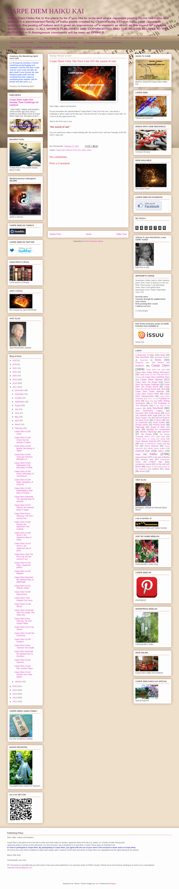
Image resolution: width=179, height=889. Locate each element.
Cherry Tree (152, 398)
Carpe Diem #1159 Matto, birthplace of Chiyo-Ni (23, 482)
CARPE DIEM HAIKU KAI (45, 11)
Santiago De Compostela (157, 429)
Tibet (163, 437)
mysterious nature (143, 464)
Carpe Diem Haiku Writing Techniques (152, 372)
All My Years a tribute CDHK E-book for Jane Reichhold (134, 38)
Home (12, 38)
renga (166, 469)
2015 (15, 690)
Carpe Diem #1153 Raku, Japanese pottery (22, 565)
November (19, 394)
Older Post (121, 234)
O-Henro (157, 420)
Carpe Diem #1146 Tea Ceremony (24, 634)
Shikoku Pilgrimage (148, 432)
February (19, 428)
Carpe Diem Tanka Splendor (149, 391)
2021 (15, 372)
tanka (89, 150)
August (18, 405)
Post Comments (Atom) (93, 241)
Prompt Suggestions (67, 47)
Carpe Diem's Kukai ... (98, 38)
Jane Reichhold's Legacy (149, 411)
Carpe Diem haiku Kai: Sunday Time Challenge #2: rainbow (24, 102)
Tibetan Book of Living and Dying (150, 439)
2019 (15, 379)
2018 (15, 383)
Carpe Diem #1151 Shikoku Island (22, 587)
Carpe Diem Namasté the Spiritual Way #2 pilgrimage (24, 579)
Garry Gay (149, 401)
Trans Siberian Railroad (145, 441)
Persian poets (159, 425)
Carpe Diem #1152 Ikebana (22, 572)
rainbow (155, 469)
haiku (84, 150)
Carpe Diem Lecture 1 (29, 38)
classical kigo (142, 450)
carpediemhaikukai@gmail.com (19, 868)
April (17, 420)
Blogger (113, 883)
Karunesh (139, 413)
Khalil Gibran (154, 413)
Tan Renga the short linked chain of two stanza (102, 42)
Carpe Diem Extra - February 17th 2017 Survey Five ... (23, 515)
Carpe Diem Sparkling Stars (157, 377)
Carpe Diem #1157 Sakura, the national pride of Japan (24, 507)
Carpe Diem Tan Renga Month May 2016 (152, 388)
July (17, 409)
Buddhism (139, 366)
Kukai (167, 413)
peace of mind (152, 467)
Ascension (144, 360)
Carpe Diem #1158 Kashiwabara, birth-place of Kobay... (23, 490)
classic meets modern (156, 448)
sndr (97, 883)
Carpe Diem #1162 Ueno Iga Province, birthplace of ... (23, 456)
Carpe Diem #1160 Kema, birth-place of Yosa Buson (24, 473)
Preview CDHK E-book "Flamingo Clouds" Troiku (58, 42)
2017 (15, 387)
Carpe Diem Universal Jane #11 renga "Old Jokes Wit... (24, 612)
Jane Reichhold (154, 408)
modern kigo (155, 462)
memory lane (147, 459)
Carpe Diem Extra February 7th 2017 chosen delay (23, 620)
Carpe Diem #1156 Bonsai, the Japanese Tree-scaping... (22, 525)
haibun (161, 451)
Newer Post (55, 234)
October (18, 398)
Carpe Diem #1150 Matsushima (22, 593)
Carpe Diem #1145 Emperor (22, 640)
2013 (15, 697)
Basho (158, 360)
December (19, 390)
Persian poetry (141, 425)
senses (142, 471)
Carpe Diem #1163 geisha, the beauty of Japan (24, 448)
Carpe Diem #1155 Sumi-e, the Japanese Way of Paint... (22, 536)
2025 (15, 360)
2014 (15, 694)
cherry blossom (152, 446)
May (17, 417)
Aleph (162, 355)
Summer (165, 432)
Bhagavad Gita (142, 363)
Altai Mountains (142, 357)
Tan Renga (146, 434)
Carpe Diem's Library (75, 38)
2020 (15, 376)
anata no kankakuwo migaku (151, 444)
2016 (15, 686)
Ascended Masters (162, 357)
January (18, 681)
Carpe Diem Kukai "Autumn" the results (24, 646)
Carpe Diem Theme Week (147, 394)
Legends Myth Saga (148, 415)
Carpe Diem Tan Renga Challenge (152, 383)
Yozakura (165, 441)
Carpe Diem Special (151, 379)
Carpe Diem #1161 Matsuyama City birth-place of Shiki (23, 465)
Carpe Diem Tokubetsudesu (152, 395)
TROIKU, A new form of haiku (22, 42)
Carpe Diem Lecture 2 (52, 38)
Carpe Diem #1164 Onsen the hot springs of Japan (22, 439)
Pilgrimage (140, 427)
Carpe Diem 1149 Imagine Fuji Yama (23, 599)
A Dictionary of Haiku (144, 355)
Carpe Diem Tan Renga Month (152, 385)
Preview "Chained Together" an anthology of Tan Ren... (32, 47)
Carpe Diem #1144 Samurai (22, 661)
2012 (15, 701)
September (20, 402)
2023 (15, 364)
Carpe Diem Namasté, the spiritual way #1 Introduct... (24, 653)
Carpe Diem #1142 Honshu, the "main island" (23, 674)
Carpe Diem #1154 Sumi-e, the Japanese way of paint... (22, 547)
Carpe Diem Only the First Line (68, 150)
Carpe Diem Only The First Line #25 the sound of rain (23, 556)
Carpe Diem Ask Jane (155, 370)
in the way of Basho (160, 457)
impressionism (141, 457)
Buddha (161, 363)
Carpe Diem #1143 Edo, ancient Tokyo (23, 667)
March (18, 424)
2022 (15, 368)
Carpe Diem (160, 365)
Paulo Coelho (159, 422)
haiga (137, 454)
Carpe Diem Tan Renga (146, 382)
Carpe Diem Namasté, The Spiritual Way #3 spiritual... (24, 499)
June (17, 413)
